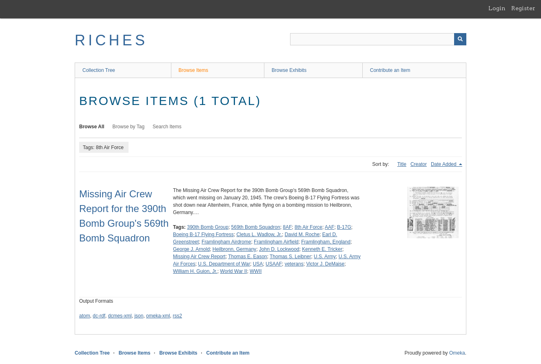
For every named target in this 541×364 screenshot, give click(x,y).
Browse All (91, 127)
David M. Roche (302, 234)
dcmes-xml (120, 316)
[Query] (378, 39)
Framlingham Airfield (276, 242)
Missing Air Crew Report (199, 256)
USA (258, 264)
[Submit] (460, 39)
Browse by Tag (129, 127)
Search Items (167, 127)
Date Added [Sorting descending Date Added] (444, 164)
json (138, 316)
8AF (287, 227)
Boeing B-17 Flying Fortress (203, 234)
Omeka (457, 353)
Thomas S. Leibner (290, 256)
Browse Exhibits (289, 70)
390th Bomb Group (207, 227)
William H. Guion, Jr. (195, 271)
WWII (256, 271)
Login (497, 8)
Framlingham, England (325, 242)
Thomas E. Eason (247, 256)
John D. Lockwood (279, 249)
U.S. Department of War (224, 264)
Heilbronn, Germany (234, 249)
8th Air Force (308, 227)
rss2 (177, 316)
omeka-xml (158, 316)
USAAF (274, 264)
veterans (294, 264)
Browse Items (193, 70)
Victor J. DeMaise (325, 264)
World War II (233, 271)
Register (523, 8)
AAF (329, 227)
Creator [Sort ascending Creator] (418, 164)
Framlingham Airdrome (226, 242)
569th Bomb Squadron (255, 227)
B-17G (344, 227)
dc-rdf (99, 316)
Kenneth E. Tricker (322, 249)
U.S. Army (325, 256)
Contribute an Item (390, 70)
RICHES (111, 40)
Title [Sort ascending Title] (401, 164)
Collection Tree (98, 70)
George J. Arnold (191, 249)
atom (84, 316)
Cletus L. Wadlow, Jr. (259, 234)
